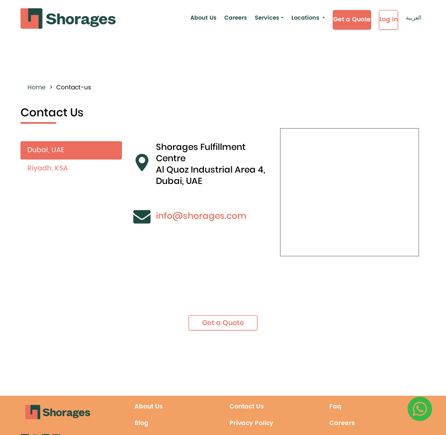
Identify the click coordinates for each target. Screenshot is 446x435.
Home (36, 87)
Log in (388, 19)
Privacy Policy (252, 423)
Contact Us (247, 406)
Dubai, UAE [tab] (45, 150)
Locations (305, 18)
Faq (335, 406)
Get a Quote (352, 19)
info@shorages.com (201, 216)
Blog (142, 423)
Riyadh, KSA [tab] (47, 168)
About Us (203, 18)
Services (267, 18)
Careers (235, 18)
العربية (414, 18)
